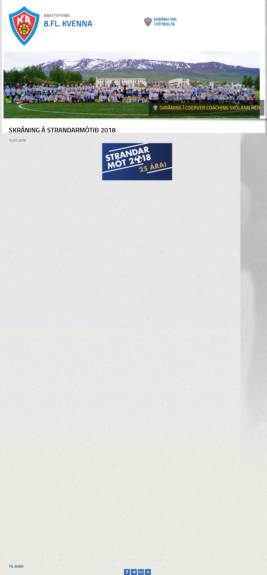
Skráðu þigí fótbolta (165, 21)
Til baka (16, 566)
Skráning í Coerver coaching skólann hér (209, 107)
